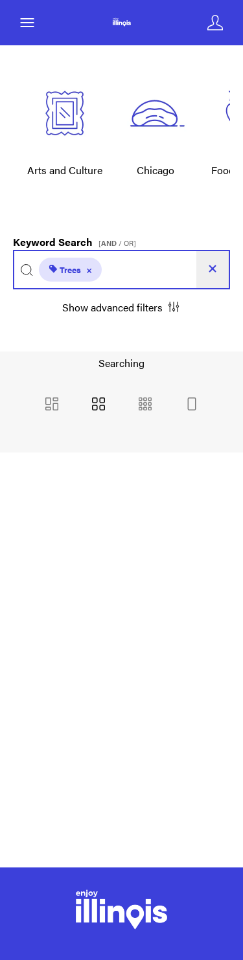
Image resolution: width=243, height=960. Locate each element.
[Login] (215, 22)
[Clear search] (212, 269)
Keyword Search (76, 238)
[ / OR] (117, 243)
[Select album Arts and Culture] (65, 134)
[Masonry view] (51, 405)
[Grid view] (98, 405)
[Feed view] (191, 405)
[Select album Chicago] (155, 134)
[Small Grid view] (145, 405)
